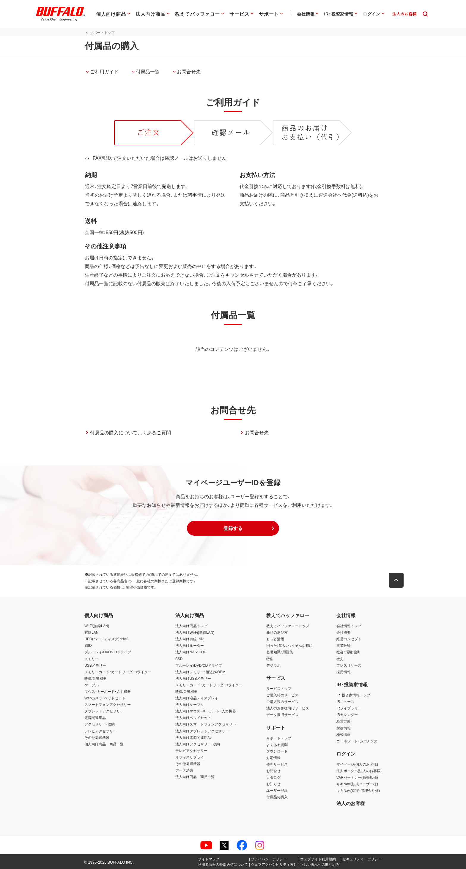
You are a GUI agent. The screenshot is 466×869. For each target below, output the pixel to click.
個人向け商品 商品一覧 (104, 744)
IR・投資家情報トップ (353, 695)
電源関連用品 (95, 717)
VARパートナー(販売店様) (357, 777)
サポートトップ (278, 738)
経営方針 (343, 721)
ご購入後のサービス (282, 701)
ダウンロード (277, 751)
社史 (340, 658)
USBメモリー (95, 665)
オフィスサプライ (189, 757)
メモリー (91, 658)
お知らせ (273, 783)
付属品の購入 (277, 796)
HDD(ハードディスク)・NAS (106, 638)
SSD (88, 645)
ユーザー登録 (277, 790)
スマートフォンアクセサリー (107, 704)
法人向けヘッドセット (193, 717)
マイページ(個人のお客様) (357, 764)
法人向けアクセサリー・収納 (197, 744)
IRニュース (345, 701)
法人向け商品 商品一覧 (195, 776)
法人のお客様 (350, 803)
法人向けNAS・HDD (191, 651)
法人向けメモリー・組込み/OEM (200, 671)
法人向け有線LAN (189, 638)
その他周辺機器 (96, 737)
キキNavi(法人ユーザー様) (357, 783)
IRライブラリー (348, 708)
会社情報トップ (348, 625)
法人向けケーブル (189, 704)
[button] (233, 528)
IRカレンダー (347, 714)
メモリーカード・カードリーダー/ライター (117, 671)
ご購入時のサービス (282, 695)
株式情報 (343, 734)
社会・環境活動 (348, 651)
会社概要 (343, 632)
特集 (269, 658)
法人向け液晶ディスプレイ (196, 698)
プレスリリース (348, 665)
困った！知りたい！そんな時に (289, 645)
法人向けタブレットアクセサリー (202, 731)
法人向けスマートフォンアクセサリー (205, 724)
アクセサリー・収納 (99, 724)
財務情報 (343, 728)
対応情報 (273, 757)
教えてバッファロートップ (287, 625)
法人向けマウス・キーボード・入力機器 (205, 711)
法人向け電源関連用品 (193, 737)
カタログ (273, 777)
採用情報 (343, 671)
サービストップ (278, 688)
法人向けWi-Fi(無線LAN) (194, 632)
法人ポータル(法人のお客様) (359, 770)
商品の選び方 (277, 632)
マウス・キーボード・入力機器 (107, 691)
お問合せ (273, 770)
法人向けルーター (189, 645)
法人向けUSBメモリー (193, 678)
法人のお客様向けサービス (287, 708)
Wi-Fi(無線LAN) (96, 625)
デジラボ (273, 665)
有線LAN (91, 632)
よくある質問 (277, 744)
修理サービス (277, 764)
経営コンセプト (348, 638)
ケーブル (91, 684)
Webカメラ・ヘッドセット (104, 698)
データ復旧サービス (282, 714)
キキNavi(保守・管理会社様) (358, 790)
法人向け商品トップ (191, 625)
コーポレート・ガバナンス (356, 741)
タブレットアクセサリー (104, 711)
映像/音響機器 (95, 678)
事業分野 (343, 645)
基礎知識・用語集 (279, 651)
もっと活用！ (276, 638)
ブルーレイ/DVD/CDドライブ (107, 651)
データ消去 (184, 770)
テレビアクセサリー (100, 731)
